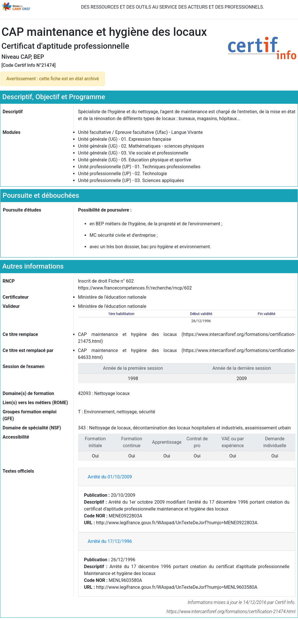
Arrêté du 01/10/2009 (110, 477)
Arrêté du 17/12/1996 (110, 541)
